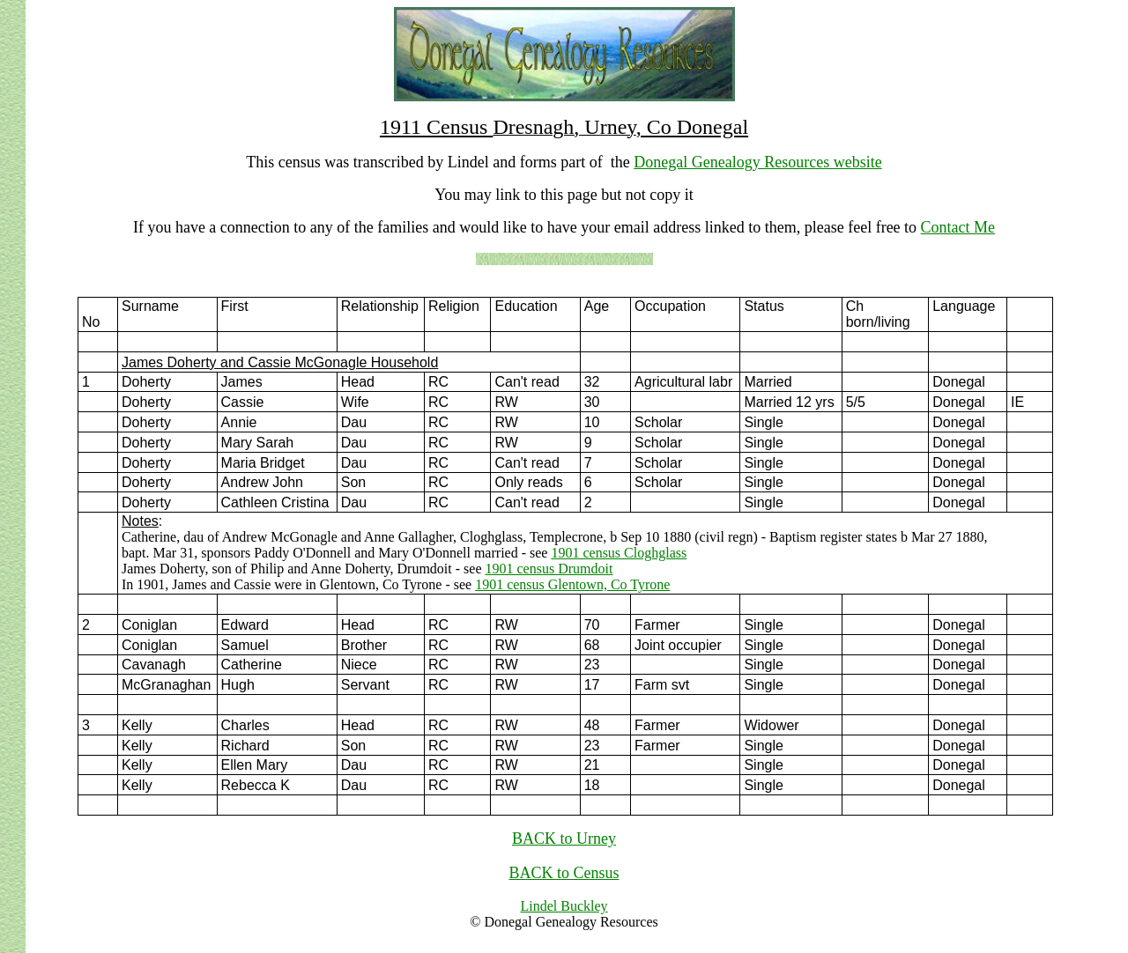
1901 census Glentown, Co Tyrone (572, 584)
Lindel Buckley (563, 905)
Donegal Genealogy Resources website (757, 162)
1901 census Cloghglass (618, 552)
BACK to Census (563, 873)
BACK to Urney (564, 838)
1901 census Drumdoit (549, 568)
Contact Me (958, 227)
